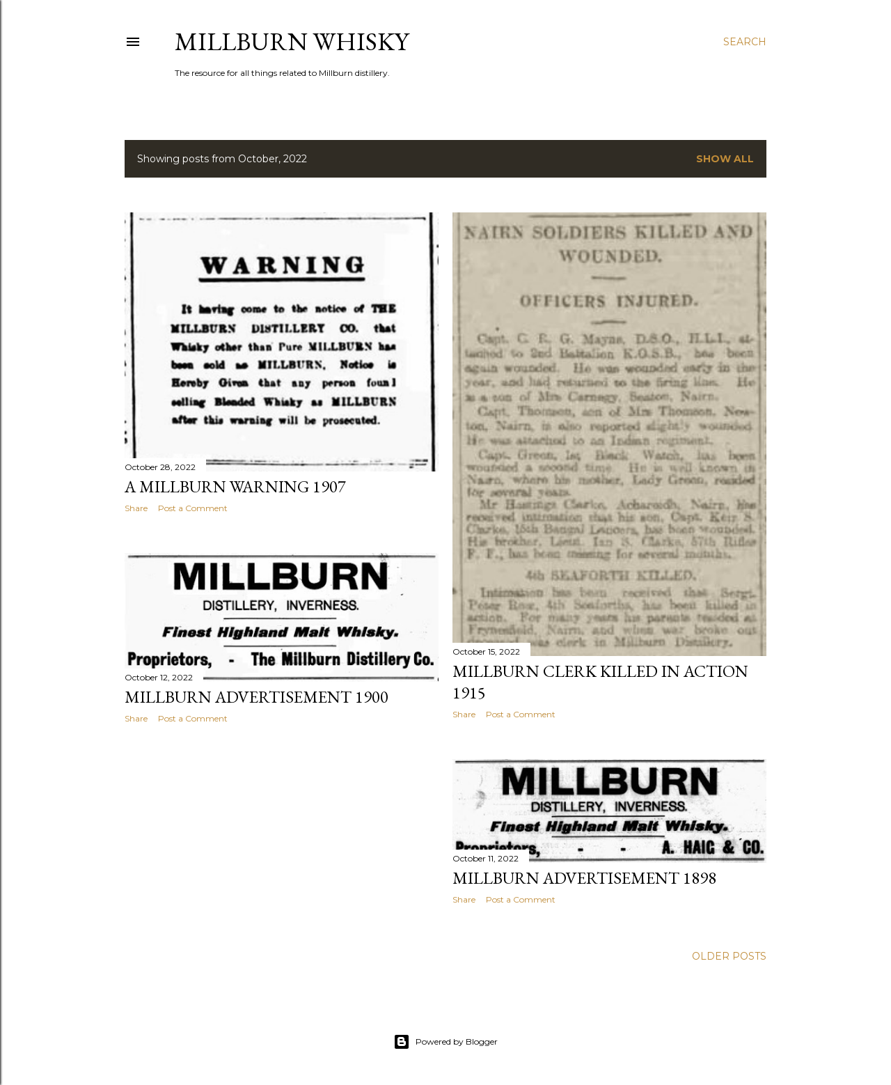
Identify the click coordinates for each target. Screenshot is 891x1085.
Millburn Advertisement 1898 (584, 878)
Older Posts (729, 956)
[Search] (744, 41)
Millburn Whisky (292, 41)
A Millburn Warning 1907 (235, 486)
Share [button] (136, 508)
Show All (725, 159)
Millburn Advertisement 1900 (256, 697)
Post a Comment (193, 508)
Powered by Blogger (445, 1041)
